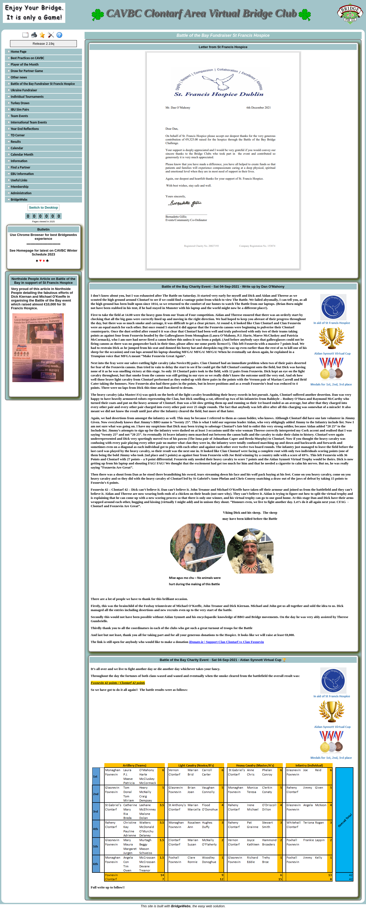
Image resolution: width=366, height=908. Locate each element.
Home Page (16, 52)
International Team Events (27, 122)
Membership (18, 187)
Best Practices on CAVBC (25, 58)
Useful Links (17, 180)
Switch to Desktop (43, 207)
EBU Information (20, 174)
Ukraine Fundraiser (22, 90)
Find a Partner (18, 167)
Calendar (15, 148)
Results (14, 142)
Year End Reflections (23, 129)
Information (17, 161)
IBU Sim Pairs (18, 109)
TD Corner (16, 135)
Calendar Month (20, 154)
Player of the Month (23, 64)
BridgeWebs (17, 199)
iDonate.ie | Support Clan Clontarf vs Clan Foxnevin (226, 642)
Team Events (17, 116)
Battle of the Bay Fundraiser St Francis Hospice (41, 84)
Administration (19, 193)
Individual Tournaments (25, 97)
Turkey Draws (18, 103)
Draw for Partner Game (25, 71)
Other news (17, 77)
